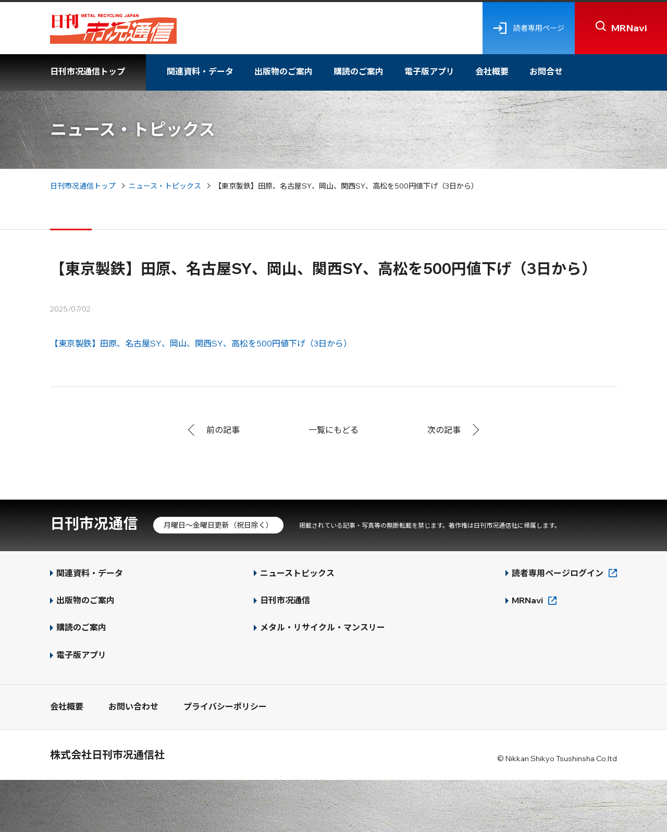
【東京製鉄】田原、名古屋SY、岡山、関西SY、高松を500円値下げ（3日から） (201, 343)
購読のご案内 (359, 71)
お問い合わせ (133, 706)
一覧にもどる (333, 430)
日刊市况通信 (94, 523)
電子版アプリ (429, 71)
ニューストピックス (297, 573)
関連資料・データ (200, 71)
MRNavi (527, 600)
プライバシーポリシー (225, 706)
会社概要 (492, 71)
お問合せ (546, 71)
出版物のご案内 (283, 71)
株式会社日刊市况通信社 (107, 754)
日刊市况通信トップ (87, 71)
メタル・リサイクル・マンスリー (322, 627)
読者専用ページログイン (557, 573)
